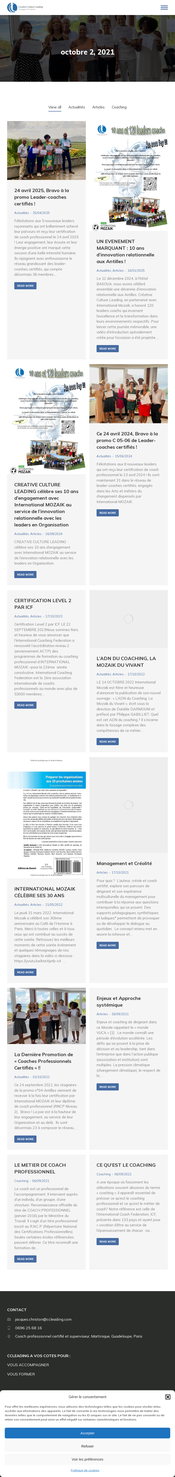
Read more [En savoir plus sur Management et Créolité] (107, 945)
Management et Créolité (124, 863)
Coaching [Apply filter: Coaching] (119, 107)
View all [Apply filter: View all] (54, 107)
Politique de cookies (85, 1470)
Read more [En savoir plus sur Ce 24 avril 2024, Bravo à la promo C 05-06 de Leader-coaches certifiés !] (107, 512)
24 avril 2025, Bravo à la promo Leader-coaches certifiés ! (41, 197)
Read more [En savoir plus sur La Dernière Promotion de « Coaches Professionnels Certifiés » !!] (25, 1139)
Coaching (21, 1181)
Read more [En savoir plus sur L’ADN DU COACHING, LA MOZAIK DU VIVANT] (107, 741)
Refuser (87, 1446)
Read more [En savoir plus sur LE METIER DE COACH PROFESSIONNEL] (25, 1259)
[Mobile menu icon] (164, 7)
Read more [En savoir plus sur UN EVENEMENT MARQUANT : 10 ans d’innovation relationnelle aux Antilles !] (107, 348)
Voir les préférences (87, 1459)
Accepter (87, 1433)
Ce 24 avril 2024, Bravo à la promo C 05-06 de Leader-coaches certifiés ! (127, 440)
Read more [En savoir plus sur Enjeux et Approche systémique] (107, 1087)
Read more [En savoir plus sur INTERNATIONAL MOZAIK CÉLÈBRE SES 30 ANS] (25, 972)
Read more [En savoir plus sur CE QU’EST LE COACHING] (107, 1241)
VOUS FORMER (21, 1374)
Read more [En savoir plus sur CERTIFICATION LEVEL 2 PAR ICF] (25, 705)
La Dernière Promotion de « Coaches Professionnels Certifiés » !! (43, 1061)
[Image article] (46, 150)
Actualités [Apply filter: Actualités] (76, 107)
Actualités (21, 213)
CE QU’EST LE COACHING (126, 1165)
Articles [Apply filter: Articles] (98, 107)
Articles (118, 270)
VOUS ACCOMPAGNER (28, 1364)
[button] (167, 1397)
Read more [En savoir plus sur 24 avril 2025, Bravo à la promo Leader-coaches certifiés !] (25, 285)
